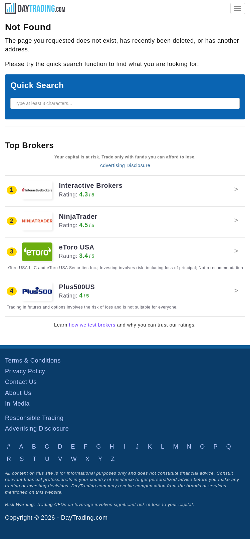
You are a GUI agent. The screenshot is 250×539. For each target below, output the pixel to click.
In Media (17, 403)
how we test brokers (92, 325)
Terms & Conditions (33, 360)
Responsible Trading (34, 418)
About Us (18, 393)
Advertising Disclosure (125, 165)
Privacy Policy (25, 371)
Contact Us (21, 382)
